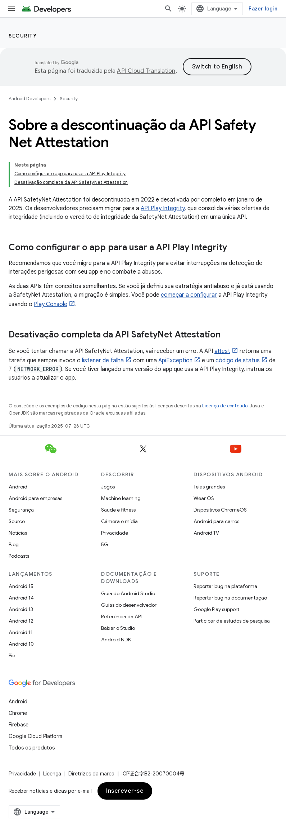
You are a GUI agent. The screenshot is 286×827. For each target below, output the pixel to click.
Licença (52, 774)
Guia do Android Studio (128, 593)
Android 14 (21, 597)
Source (17, 521)
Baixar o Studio (118, 628)
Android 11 (21, 632)
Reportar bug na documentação (230, 597)
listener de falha (103, 360)
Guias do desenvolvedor (128, 605)
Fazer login (263, 8)
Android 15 (21, 586)
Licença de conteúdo (225, 406)
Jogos (108, 486)
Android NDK (116, 639)
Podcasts (19, 556)
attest (222, 351)
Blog (14, 544)
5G (104, 544)
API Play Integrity (163, 208)
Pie (12, 655)
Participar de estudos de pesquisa (232, 621)
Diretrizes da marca (91, 774)
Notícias (18, 533)
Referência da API (121, 616)
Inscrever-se (125, 791)
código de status (237, 360)
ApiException (175, 360)
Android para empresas (35, 498)
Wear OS (204, 498)
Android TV (206, 533)
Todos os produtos (32, 747)
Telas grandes (209, 486)
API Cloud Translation (146, 71)
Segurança (21, 510)
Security (23, 35)
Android (18, 486)
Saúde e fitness (118, 510)
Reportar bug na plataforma (225, 586)
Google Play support (216, 609)
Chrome (18, 713)
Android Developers (29, 99)
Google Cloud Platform (35, 736)
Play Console (50, 304)
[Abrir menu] (11, 8)
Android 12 (21, 621)
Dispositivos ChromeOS (220, 510)
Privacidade (114, 533)
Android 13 (21, 609)
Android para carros (216, 521)
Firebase (18, 724)
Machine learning (121, 498)
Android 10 (21, 644)
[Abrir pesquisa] (168, 8)
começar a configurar (189, 294)
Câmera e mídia (119, 521)
